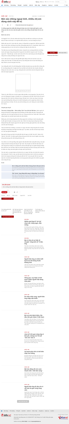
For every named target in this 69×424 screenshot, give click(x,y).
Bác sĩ (8, 195)
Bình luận (4, 192)
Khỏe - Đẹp (4, 16)
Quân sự (50, 5)
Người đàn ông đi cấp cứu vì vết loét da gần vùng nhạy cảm (33, 388)
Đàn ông (11, 16)
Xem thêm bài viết (23, 401)
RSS (66, 5)
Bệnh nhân (14, 195)
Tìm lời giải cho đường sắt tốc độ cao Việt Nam (40, 211)
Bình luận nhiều (62, 52)
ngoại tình (22, 195)
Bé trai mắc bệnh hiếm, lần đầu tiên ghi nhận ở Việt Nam (34, 316)
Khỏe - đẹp (37, 5)
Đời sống (6, 5)
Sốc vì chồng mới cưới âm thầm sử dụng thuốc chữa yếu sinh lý (28, 166)
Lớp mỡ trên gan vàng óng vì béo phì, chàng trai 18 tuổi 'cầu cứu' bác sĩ (34, 335)
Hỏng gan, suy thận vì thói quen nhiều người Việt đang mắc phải (33, 279)
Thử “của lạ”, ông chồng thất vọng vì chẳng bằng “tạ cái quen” (28, 173)
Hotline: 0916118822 (49, 2)
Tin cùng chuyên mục (8, 216)
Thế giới (19, 5)
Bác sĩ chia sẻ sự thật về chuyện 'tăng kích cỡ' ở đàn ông (33, 242)
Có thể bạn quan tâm (8, 198)
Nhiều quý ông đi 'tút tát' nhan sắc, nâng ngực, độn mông (33, 223)
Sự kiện (56, 5)
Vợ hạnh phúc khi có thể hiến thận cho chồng (34, 352)
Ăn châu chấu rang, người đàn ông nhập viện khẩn (34, 297)
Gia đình (25, 5)
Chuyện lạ (44, 5)
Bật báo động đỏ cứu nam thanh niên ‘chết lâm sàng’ (33, 370)
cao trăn (29, 195)
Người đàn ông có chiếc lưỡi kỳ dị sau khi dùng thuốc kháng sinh (33, 260)
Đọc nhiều (52, 52)
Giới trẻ (31, 5)
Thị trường (13, 5)
